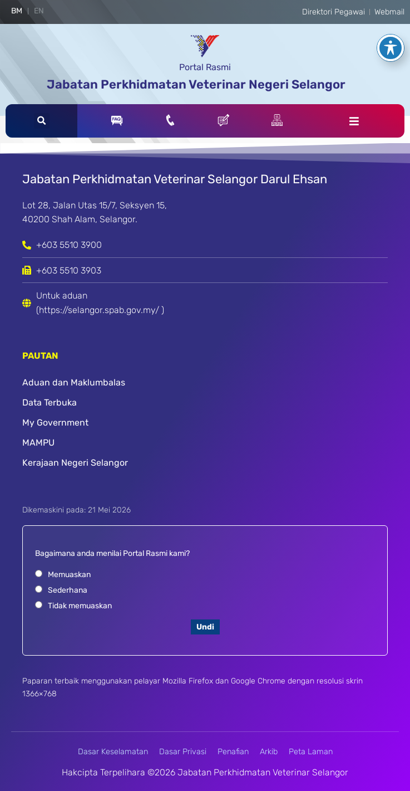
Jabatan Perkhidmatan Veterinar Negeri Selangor (196, 84)
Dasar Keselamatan (113, 751)
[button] (42, 121)
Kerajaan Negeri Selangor (75, 462)
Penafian (233, 751)
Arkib (269, 751)
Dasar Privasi (182, 751)
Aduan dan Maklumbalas (73, 382)
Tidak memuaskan (80, 606)
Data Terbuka (49, 402)
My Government (55, 422)
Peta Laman (311, 751)
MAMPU (38, 442)
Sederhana (67, 590)
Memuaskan (69, 574)
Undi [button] (205, 627)
